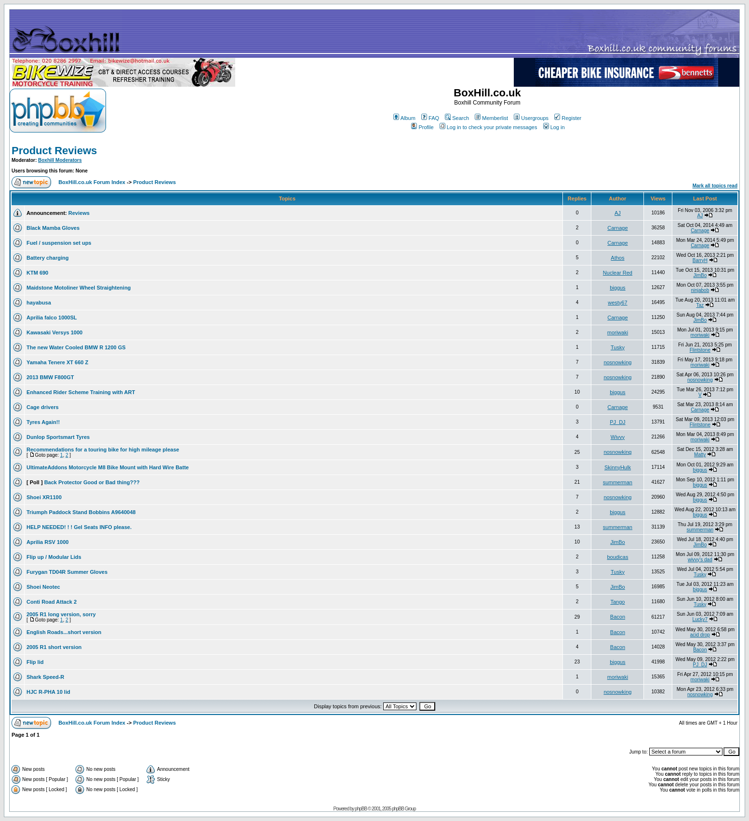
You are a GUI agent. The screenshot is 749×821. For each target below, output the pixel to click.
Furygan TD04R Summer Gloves (67, 572)
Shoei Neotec (43, 587)
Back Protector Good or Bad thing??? (92, 482)
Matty (700, 454)
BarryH (700, 260)
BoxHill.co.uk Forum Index (91, 182)
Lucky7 (700, 619)
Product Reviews (54, 151)
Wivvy (618, 437)
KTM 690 (37, 273)
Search (457, 118)
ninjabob (700, 290)
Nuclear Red (617, 273)
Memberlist (491, 118)
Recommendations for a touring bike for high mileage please (103, 449)
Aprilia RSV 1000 (47, 542)
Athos (617, 258)
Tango (617, 602)
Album (404, 118)
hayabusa (39, 302)
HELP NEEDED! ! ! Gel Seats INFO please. (79, 527)
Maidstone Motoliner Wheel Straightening (79, 288)
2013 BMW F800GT (50, 377)
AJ (618, 213)
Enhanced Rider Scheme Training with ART (81, 392)
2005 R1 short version (54, 647)
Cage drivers (43, 407)
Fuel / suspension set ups (59, 243)
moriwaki (617, 332)
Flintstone (700, 350)
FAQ (430, 118)
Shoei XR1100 (44, 497)
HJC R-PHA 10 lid (48, 692)
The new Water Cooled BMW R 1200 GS (76, 347)
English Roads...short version (64, 632)
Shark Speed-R (45, 677)
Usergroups (531, 118)
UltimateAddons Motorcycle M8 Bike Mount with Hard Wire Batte (108, 467)
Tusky (618, 347)
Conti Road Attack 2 (52, 602)
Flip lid (35, 662)
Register (567, 118)
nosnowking (617, 362)
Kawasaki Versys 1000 (54, 332)
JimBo (700, 275)
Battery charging (47, 258)
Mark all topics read (715, 185)
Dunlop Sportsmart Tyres (58, 437)
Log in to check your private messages (488, 127)
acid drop (700, 634)
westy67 (617, 302)
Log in (554, 127)
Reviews (79, 213)
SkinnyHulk (617, 467)
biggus (617, 288)
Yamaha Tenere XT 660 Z (57, 362)
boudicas (617, 557)
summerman (617, 482)
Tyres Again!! (43, 422)
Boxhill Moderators (60, 160)
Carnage (617, 228)
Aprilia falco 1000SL (52, 317)
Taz (700, 305)
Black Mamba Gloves (53, 228)
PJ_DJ (617, 422)
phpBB (361, 808)
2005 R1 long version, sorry (61, 614)
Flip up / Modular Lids (54, 557)
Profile (422, 127)
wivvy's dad (700, 559)
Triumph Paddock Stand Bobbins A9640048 (81, 512)
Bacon (617, 617)
